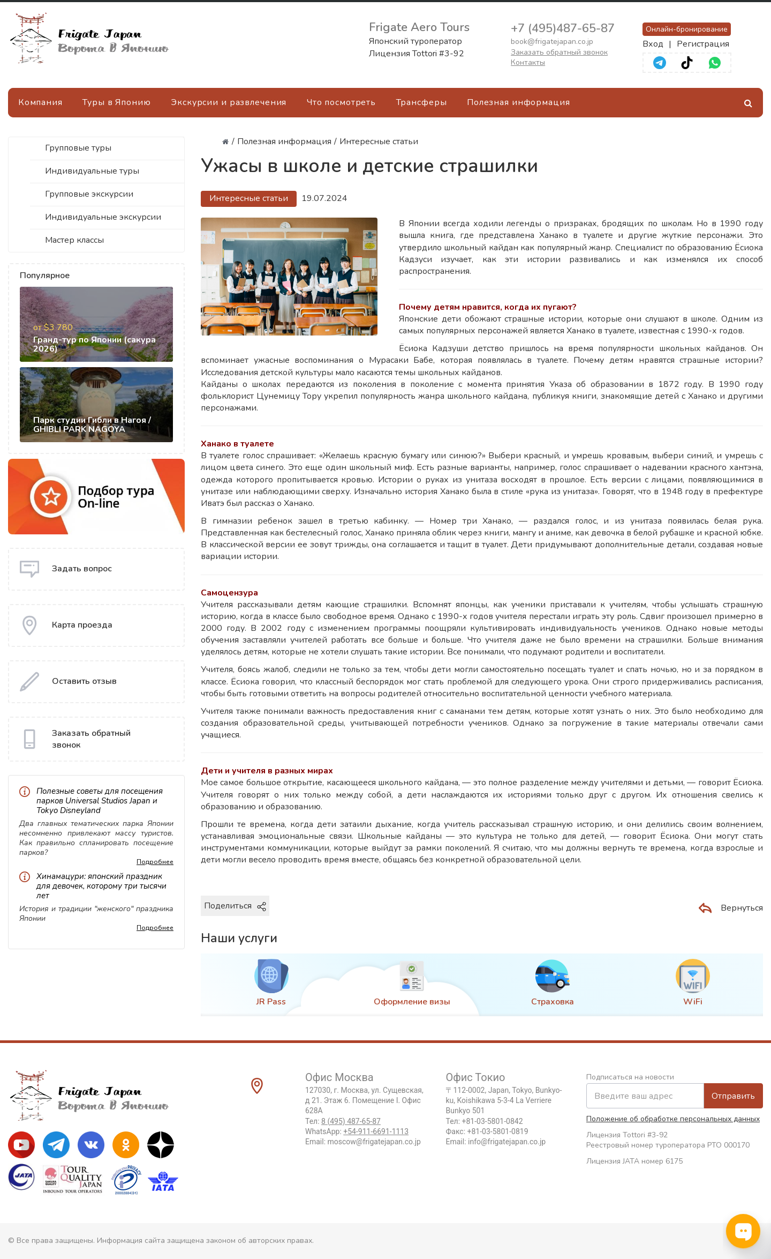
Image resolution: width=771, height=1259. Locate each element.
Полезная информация (518, 102)
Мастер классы (74, 240)
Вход (652, 44)
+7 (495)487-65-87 (563, 28)
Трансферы (421, 102)
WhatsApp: (357, 1131)
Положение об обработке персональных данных (673, 1119)
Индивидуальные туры (92, 171)
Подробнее (155, 862)
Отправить (733, 1096)
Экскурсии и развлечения (228, 102)
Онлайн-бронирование (687, 29)
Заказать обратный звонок (559, 52)
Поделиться (235, 906)
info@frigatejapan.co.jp (507, 1141)
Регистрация (703, 44)
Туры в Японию (116, 102)
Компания (40, 102)
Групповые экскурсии (89, 194)
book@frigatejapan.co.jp (552, 41)
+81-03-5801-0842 (492, 1121)
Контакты (528, 62)
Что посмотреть (341, 102)
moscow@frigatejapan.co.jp (374, 1141)
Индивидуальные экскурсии (103, 217)
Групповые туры (78, 148)
